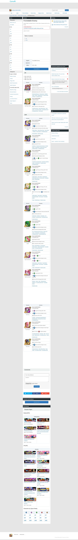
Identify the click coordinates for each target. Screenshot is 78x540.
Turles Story (33, 13)
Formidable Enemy (39, 96)
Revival (36, 95)
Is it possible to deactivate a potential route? (59, 114)
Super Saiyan (47, 130)
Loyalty (33, 163)
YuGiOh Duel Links (55, 135)
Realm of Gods (13, 76)
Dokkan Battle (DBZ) (16, 10)
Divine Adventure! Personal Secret (30, 464)
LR (25, 515)
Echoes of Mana (55, 133)
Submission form (37, 402)
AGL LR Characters (55, 86)
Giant (11, 103)
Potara (11, 96)
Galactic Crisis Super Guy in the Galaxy (43, 492)
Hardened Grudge (35, 108)
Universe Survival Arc (14, 94)
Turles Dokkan (25, 13)
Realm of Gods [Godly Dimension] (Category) (58, 69)
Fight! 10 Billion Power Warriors (30, 502)
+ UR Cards (64, 13)
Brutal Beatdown (37, 245)
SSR (27, 40)
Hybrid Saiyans (37, 200)
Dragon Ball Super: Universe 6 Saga (43, 473)
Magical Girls (41, 13)
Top (11, 13)
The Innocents (41, 196)
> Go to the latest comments (62, 91)
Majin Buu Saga (40, 133)
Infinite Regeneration (41, 246)
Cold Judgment (37, 163)
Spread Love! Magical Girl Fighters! (30, 439)
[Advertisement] (39, 5)
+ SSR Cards (56, 13)
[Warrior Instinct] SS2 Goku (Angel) (58, 79)
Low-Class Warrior (13, 98)
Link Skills (12, 24)
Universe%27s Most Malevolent (41, 317)
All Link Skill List (37, 68)
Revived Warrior (34, 133)
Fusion (33, 200)
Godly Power (34, 215)
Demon (37, 281)
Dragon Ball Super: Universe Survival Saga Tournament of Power (30, 456)
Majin (33, 245)
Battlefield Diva (40, 95)
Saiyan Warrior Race (42, 108)
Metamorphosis (34, 246)
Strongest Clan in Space (42, 318)
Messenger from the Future (38, 231)
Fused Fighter (45, 195)
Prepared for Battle (35, 196)
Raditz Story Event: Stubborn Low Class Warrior (30, 473)
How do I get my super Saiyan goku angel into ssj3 (60, 123)
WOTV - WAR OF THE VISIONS (58, 141)
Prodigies (34, 131)
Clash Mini (54, 138)
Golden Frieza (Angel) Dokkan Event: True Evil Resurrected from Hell (43, 431)
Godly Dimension (35, 219)
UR (26, 38)
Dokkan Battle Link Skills (22, 15)
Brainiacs (33, 281)
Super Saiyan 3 (13, 100)
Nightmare (34, 282)
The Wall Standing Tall (42, 234)
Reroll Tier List (13, 22)
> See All (66, 26)
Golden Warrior (34, 130)
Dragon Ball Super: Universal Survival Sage (43, 464)
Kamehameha (37, 147)
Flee (33, 231)
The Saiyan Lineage (38, 109)
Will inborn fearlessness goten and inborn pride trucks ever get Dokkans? (60, 118)
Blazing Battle (37, 179)
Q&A (17, 13)
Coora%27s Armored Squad (36, 161)
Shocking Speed (43, 163)
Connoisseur (42, 215)
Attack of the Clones (43, 147)
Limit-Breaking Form (45, 109)
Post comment (36, 387)
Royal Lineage (38, 131)
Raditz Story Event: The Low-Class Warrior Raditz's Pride (58, 75)
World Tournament (13, 82)
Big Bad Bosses (42, 232)
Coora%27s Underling (45, 161)
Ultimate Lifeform (35, 148)
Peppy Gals (12, 80)
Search (66, 10)
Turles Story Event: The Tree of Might (43, 482)
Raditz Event (49, 13)
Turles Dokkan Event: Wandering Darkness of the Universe (30, 492)
